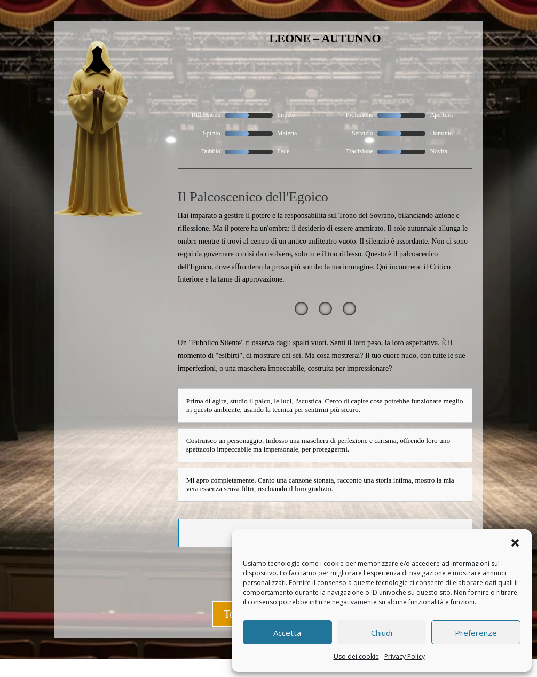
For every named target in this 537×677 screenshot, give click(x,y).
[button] (515, 543)
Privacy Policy (404, 656)
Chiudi (381, 632)
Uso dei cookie (356, 656)
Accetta (287, 632)
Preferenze (476, 632)
